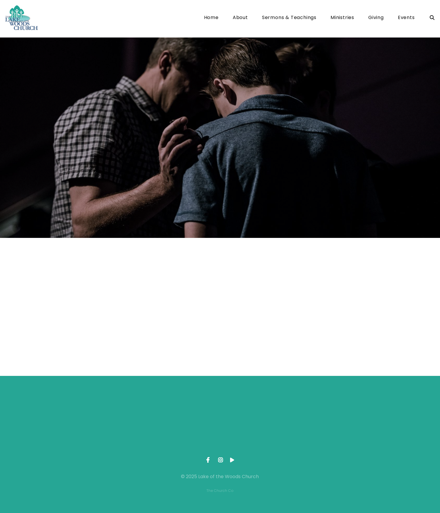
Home (211, 18)
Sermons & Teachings (289, 18)
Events (406, 18)
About (240, 18)
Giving (376, 18)
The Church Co (219, 490)
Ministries (342, 18)
